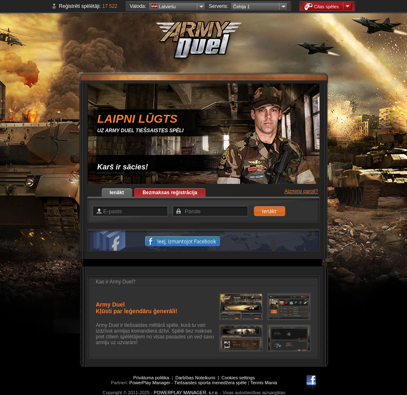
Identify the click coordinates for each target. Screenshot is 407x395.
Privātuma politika (151, 377)
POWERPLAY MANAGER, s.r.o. (186, 392)
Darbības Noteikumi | (198, 377)
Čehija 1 (241, 6)
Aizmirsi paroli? (301, 191)
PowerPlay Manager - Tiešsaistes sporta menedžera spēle (187, 382)
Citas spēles (321, 6)
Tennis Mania (263, 382)
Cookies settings (238, 377)
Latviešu (163, 6)
